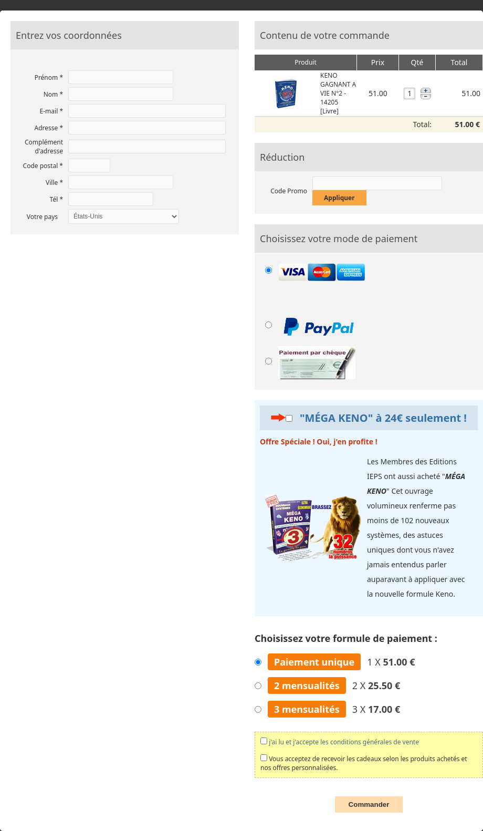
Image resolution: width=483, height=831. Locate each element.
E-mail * (51, 111)
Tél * (56, 199)
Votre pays (42, 216)
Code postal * (43, 165)
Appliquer (339, 197)
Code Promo (288, 190)
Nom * (53, 94)
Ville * (54, 182)
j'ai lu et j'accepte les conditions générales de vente (344, 741)
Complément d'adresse (44, 146)
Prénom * (49, 77)
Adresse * (48, 127)
